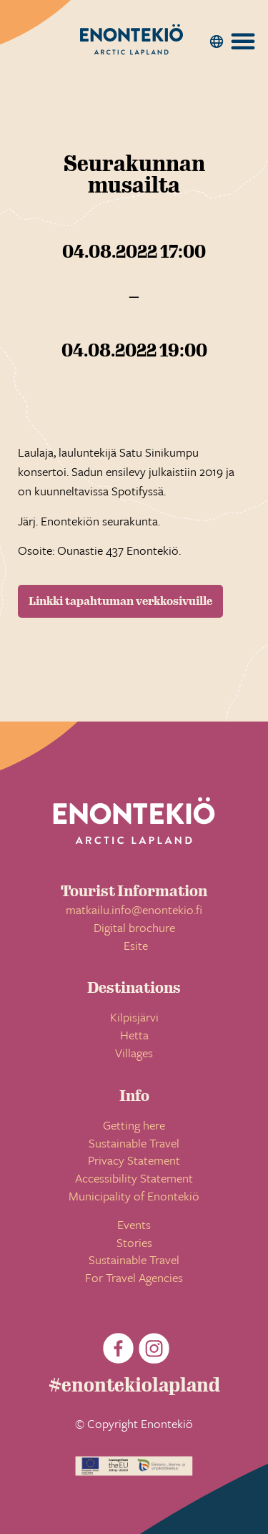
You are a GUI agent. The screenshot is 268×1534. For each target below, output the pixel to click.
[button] (216, 41)
